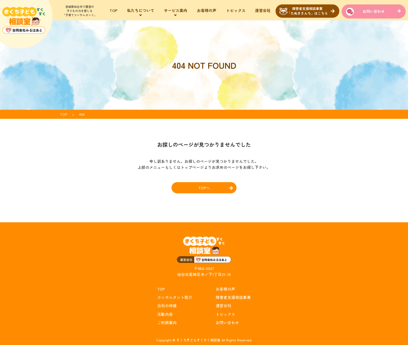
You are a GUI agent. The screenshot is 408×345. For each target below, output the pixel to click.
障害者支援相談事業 (233, 297)
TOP (113, 10)
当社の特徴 (167, 305)
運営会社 (263, 10)
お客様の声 (206, 10)
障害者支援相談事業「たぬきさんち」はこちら (307, 11)
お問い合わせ (374, 11)
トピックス (236, 10)
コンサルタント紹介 (174, 297)
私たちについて (140, 10)
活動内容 (165, 314)
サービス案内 (175, 10)
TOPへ (204, 187)
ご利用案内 (167, 322)
